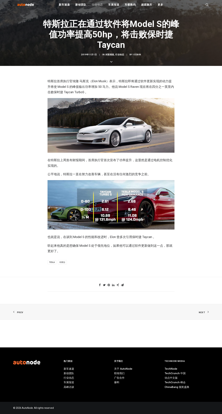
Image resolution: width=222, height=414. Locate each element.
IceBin (137, 179)
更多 (160, 7)
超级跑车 (146, 7)
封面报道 (109, 179)
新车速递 (64, 7)
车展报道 (113, 7)
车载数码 (130, 7)
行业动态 (97, 7)
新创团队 (80, 7)
